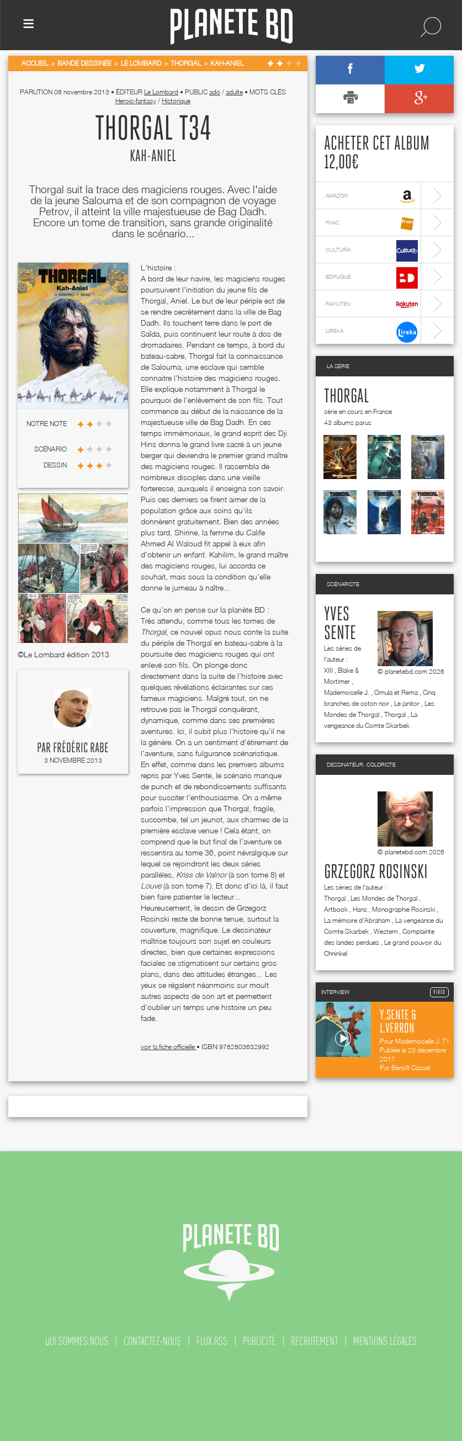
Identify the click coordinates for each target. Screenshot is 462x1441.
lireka (372, 332)
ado (214, 92)
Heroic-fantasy (135, 101)
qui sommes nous (76, 1341)
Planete (232, 27)
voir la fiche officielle (169, 1047)
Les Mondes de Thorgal (384, 898)
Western (385, 931)
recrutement (314, 1341)
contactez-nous (152, 1341)
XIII (328, 670)
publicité (259, 1341)
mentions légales (385, 1341)
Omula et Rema (396, 692)
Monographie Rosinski (403, 909)
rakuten (372, 305)
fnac (372, 224)
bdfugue (372, 278)
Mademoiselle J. (346, 692)
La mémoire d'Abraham (357, 920)
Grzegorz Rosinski (376, 872)
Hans (360, 909)
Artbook (336, 909)
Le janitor (406, 703)
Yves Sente (340, 624)
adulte (234, 92)
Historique (176, 101)
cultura (372, 251)
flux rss (212, 1341)
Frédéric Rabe (81, 748)
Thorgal (346, 397)
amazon (372, 197)
